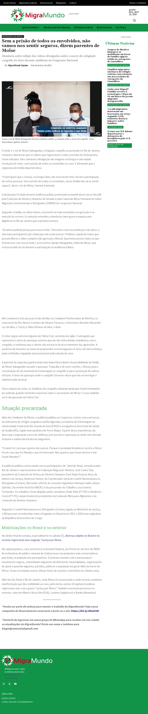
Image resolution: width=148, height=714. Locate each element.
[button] (134, 20)
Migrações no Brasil (13, 36)
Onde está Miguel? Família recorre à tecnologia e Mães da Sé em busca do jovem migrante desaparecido (120, 95)
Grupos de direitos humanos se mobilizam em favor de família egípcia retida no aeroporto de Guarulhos (118, 55)
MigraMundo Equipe (18, 65)
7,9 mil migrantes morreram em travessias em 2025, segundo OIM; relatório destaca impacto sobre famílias (118, 116)
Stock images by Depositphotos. (12, 676)
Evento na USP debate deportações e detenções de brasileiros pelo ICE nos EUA (119, 136)
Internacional (115, 127)
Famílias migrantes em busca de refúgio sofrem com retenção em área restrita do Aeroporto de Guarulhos (119, 75)
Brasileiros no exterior (115, 145)
